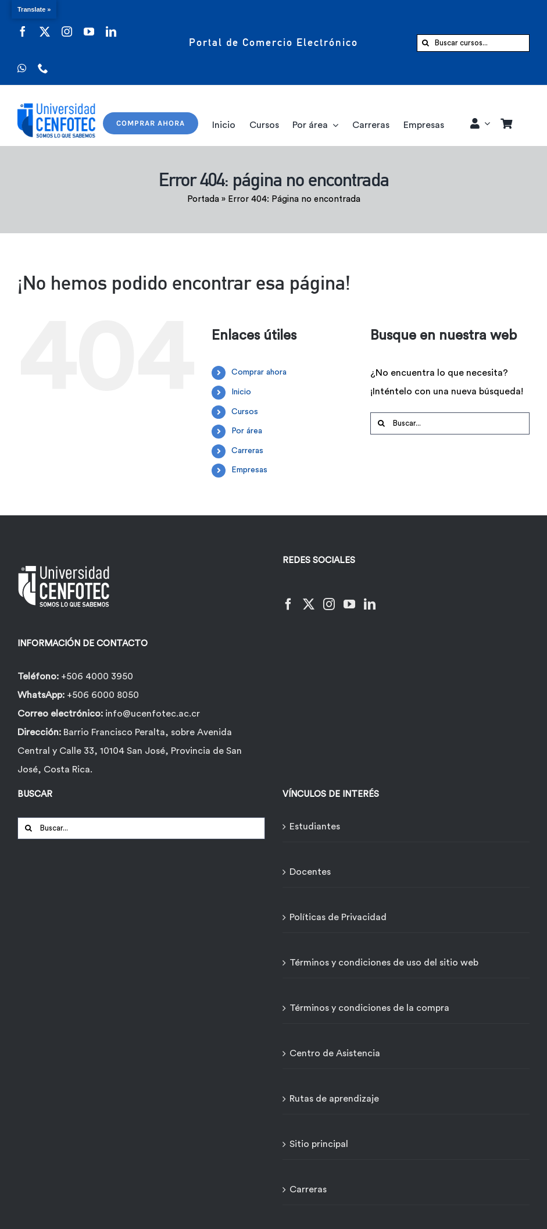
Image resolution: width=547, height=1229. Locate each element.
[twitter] (45, 24)
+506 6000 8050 (102, 695)
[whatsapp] (21, 60)
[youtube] (89, 24)
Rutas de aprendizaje (334, 1098)
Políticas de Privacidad (338, 917)
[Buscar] (425, 43)
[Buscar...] (450, 423)
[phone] (43, 60)
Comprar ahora (259, 372)
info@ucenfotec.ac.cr (152, 713)
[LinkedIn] (370, 597)
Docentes (310, 872)
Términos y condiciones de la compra (369, 1008)
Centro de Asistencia (334, 1053)
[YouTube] (349, 597)
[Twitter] (308, 597)
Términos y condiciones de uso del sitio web (383, 962)
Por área (246, 431)
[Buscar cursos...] (473, 43)
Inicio (241, 392)
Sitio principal (318, 1144)
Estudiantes (314, 826)
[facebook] (22, 24)
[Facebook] (288, 597)
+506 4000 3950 (97, 676)
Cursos (244, 412)
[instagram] (67, 24)
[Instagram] (329, 597)
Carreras (247, 451)
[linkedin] (111, 24)
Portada (203, 199)
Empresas (249, 470)
